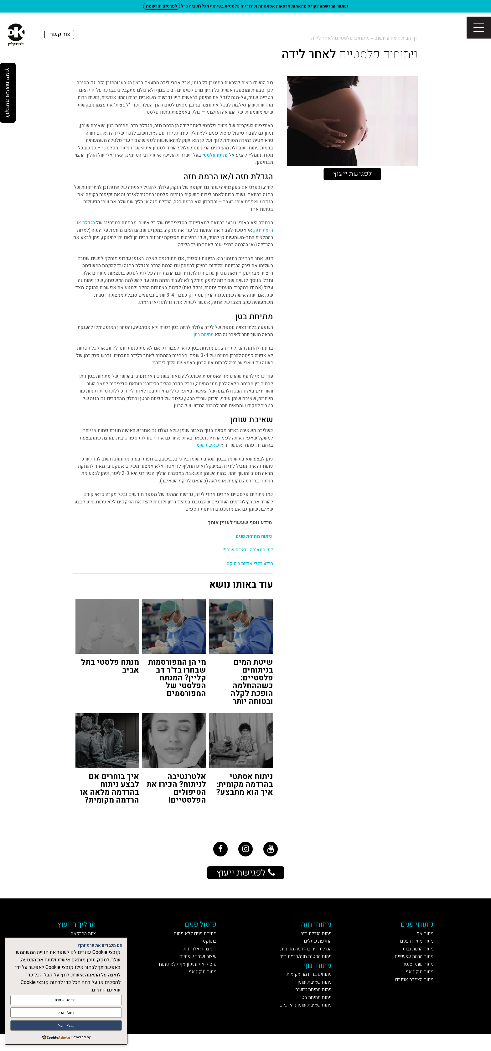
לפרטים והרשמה (161, 6)
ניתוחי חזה (318, 929)
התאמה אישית (66, 1002)
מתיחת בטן (203, 334)
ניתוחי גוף (319, 976)
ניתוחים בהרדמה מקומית (307, 986)
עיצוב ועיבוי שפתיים (197, 966)
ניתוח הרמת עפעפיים (409, 966)
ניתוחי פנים (414, 929)
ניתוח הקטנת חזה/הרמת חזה (303, 966)
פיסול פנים (203, 929)
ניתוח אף (423, 939)
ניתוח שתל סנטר (414, 974)
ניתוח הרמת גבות (414, 957)
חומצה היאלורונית (201, 957)
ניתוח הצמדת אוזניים (409, 992)
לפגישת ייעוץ (352, 174)
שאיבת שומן (206, 445)
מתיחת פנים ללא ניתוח (195, 939)
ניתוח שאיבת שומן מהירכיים (302, 1021)
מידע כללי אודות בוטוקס (249, 563)
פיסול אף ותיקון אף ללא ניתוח (187, 974)
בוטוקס (212, 948)
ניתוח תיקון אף (416, 983)
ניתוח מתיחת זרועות (313, 1003)
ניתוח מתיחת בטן (316, 1012)
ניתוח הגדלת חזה (316, 939)
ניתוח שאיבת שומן (314, 995)
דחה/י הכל (66, 1014)
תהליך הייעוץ (82, 929)
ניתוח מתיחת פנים (253, 536)
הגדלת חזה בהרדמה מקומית (304, 957)
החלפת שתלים (318, 948)
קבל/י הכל (66, 1026)
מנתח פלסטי (214, 155)
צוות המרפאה (89, 939)
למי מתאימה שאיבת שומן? (247, 550)
